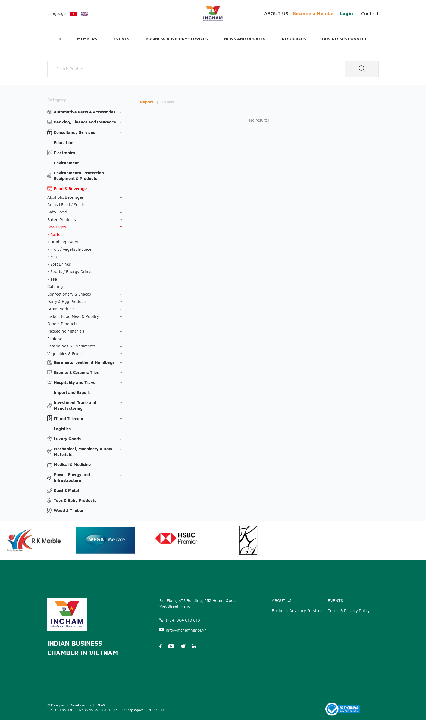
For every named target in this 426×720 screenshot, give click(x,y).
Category (56, 99)
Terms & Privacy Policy (349, 610)
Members (87, 38)
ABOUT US (276, 13)
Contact (370, 13)
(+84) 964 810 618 (179, 620)
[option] (105, 540)
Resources (294, 38)
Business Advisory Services (177, 38)
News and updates (244, 38)
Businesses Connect (344, 38)
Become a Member (314, 13)
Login (346, 13)
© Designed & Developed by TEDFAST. (77, 705)
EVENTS (121, 38)
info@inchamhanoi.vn (183, 630)
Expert (168, 102)
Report (146, 102)
